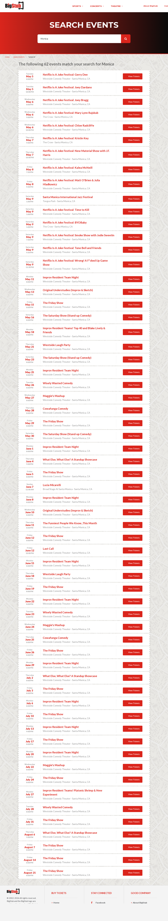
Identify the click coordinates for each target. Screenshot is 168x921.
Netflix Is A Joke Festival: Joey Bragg (65, 99)
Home (7, 56)
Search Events (18, 56)
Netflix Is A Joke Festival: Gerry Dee (65, 73)
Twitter (99, 906)
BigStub (10, 900)
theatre (74, 5)
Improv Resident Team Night (61, 276)
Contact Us (138, 906)
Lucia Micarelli (52, 484)
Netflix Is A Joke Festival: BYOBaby (65, 221)
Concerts (57, 910)
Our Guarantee (140, 914)
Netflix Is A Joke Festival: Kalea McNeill (67, 166)
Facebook (100, 902)
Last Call (48, 547)
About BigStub (104, 5)
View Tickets (134, 75)
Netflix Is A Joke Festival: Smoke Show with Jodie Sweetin (78, 234)
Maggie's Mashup (54, 395)
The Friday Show (53, 302)
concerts (54, 5)
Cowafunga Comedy (55, 407)
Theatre (57, 914)
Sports (56, 906)
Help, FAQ (138, 910)
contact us (123, 5)
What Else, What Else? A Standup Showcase (70, 458)
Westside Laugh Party (56, 344)
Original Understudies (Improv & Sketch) (68, 289)
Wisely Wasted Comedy (58, 382)
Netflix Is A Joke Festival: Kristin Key (66, 137)
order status (141, 5)
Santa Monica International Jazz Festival (68, 196)
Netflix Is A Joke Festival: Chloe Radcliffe (68, 124)
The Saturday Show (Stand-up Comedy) (67, 314)
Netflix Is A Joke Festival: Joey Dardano (67, 86)
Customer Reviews (105, 914)
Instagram (101, 910)
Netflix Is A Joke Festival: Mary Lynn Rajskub (70, 112)
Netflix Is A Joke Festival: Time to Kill (66, 209)
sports (35, 5)
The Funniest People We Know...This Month (70, 522)
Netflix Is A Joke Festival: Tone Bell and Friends (72, 247)
